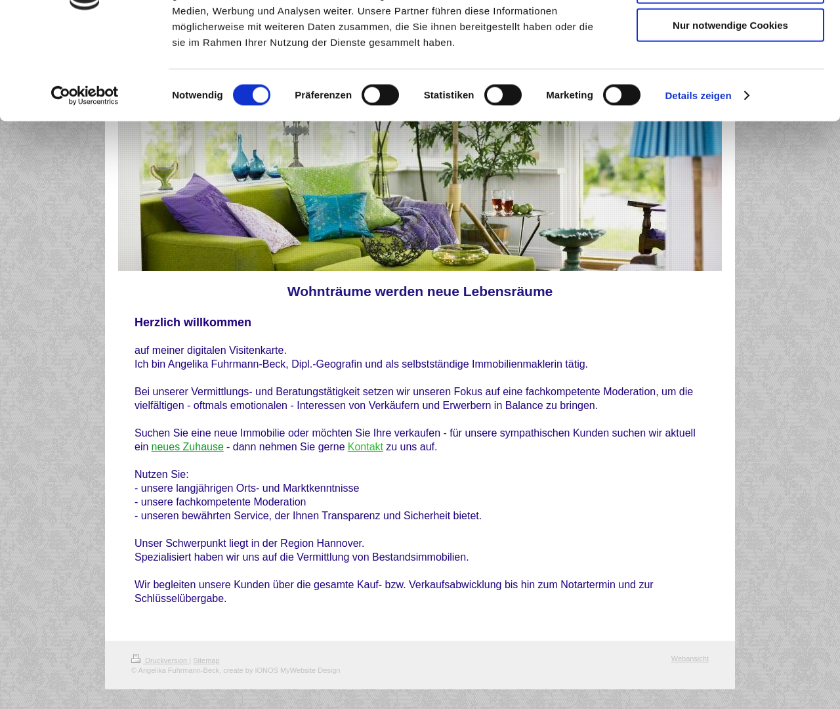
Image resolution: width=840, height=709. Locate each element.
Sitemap (206, 660)
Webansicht (690, 658)
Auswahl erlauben (730, 71)
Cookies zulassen (730, 32)
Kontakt (365, 446)
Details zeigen (698, 179)
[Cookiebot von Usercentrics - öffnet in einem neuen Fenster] (85, 180)
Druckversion (160, 660)
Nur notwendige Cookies (730, 109)
